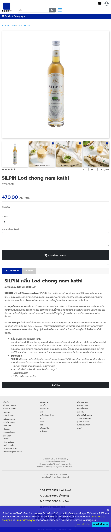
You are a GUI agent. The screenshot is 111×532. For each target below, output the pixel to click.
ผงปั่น (42, 418)
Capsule (7, 429)
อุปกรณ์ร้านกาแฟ (83, 424)
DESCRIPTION (12, 270)
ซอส (41, 424)
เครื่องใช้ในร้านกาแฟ (84, 415)
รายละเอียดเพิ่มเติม (11, 229)
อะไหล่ (79, 428)
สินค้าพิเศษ (44, 431)
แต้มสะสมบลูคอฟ (9, 405)
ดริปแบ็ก (43, 405)
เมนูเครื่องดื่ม (8, 415)
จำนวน (5, 216)
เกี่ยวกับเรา (7, 436)
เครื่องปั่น (80, 412)
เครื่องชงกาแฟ (82, 402)
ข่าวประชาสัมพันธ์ (10, 448)
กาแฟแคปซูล (44, 408)
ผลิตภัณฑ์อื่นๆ (45, 428)
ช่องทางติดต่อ (9, 442)
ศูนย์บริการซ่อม (9, 422)
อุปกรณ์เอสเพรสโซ (84, 418)
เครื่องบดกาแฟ (82, 405)
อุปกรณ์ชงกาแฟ (83, 421)
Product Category (13, 16)
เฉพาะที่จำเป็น (83, 524)
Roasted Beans (10, 432)
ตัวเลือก (6, 207)
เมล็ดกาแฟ (44, 402)
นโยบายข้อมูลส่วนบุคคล (13, 451)
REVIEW (29, 270)
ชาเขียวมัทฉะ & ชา (47, 415)
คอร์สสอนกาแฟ (9, 419)
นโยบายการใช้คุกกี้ (26, 520)
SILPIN (27, 25)
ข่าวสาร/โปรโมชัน (9, 408)
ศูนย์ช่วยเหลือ (9, 445)
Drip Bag (7, 425)
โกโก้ (41, 412)
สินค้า (13, 25)
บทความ (7, 412)
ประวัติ (6, 438)
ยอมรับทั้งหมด (100, 524)
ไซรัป (20, 25)
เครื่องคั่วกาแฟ (82, 408)
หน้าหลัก (5, 25)
